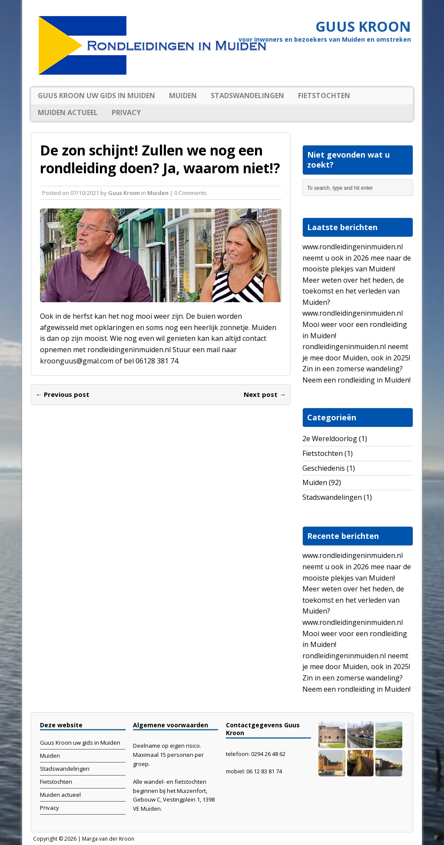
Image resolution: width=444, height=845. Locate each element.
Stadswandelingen (247, 95)
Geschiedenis (323, 468)
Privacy (126, 112)
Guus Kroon (124, 193)
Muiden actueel (68, 112)
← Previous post (62, 394)
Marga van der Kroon (108, 838)
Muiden (183, 95)
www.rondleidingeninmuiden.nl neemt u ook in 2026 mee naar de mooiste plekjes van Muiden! (356, 258)
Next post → (265, 394)
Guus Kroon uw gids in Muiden (96, 95)
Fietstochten (324, 95)
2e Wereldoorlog (329, 438)
